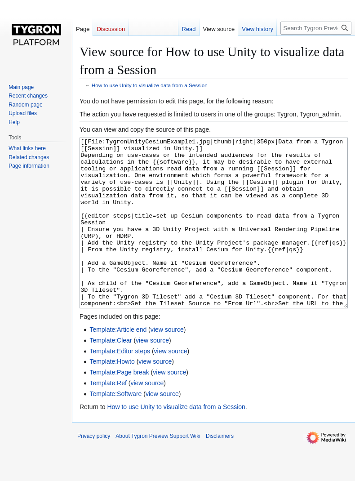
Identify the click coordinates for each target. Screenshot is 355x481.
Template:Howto (111, 395)
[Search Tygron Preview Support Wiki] (315, 28)
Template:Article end (117, 363)
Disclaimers (220, 470)
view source (167, 363)
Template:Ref (107, 416)
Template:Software (115, 427)
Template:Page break (119, 406)
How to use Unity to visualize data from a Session (150, 85)
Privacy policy (93, 470)
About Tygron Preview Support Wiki (157, 470)
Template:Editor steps (119, 384)
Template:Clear (110, 374)
